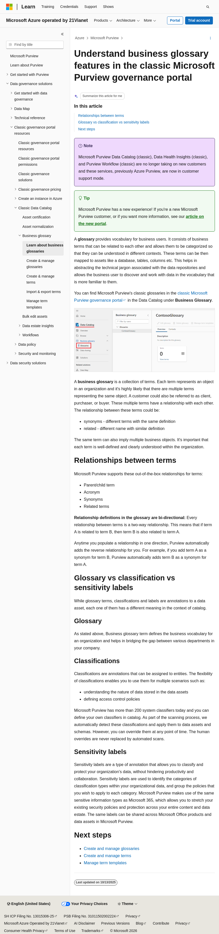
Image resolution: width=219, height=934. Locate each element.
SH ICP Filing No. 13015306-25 (29, 916)
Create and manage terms (107, 856)
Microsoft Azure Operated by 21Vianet (34, 923)
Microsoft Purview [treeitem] (24, 56)
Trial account (199, 20)
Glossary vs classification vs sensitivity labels (113, 122)
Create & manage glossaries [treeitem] (40, 264)
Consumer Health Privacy (24, 931)
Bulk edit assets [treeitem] (34, 316)
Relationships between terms (101, 116)
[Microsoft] (9, 7)
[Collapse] (62, 34)
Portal (175, 20)
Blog (139, 923)
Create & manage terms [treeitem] (40, 279)
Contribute (161, 923)
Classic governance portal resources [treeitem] (38, 146)
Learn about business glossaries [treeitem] (44, 248)
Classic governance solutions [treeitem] (33, 177)
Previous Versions (115, 923)
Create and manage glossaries (111, 848)
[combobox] (35, 45)
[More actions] (210, 38)
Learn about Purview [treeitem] (26, 65)
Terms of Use (64, 931)
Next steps (86, 129)
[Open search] (208, 6)
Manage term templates (105, 863)
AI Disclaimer (84, 923)
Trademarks (90, 931)
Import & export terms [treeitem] (43, 292)
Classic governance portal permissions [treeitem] (38, 161)
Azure (80, 38)
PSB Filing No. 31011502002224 (90, 916)
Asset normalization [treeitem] (37, 227)
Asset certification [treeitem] (36, 217)
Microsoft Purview (105, 38)
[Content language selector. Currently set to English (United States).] (28, 904)
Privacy (131, 916)
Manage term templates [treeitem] (36, 304)
